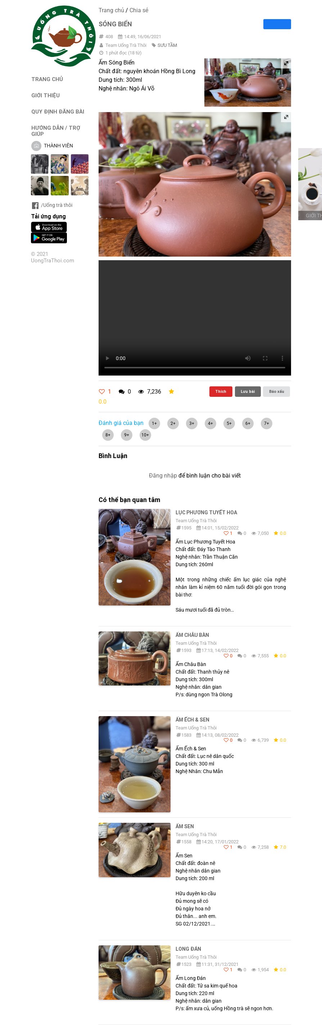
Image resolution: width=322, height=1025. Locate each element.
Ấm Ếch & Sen (192, 719)
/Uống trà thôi (51, 205)
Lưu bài (248, 391)
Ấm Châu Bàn (192, 635)
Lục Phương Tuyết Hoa (206, 512)
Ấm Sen (185, 826)
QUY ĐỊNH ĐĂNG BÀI (57, 111)
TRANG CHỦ (47, 79)
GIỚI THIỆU (45, 95)
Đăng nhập (163, 475)
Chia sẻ (139, 10)
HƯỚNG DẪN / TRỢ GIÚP (55, 130)
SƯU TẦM (167, 45)
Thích (220, 391)
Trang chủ (111, 10)
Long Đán (188, 949)
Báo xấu (276, 391)
